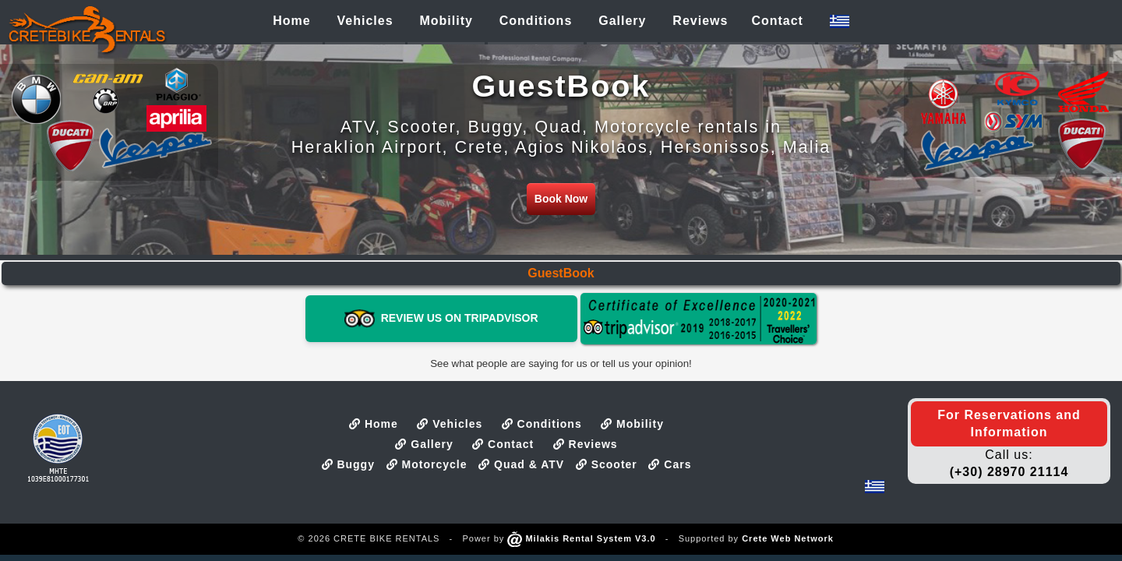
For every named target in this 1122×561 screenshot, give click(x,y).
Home (373, 424)
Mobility (632, 424)
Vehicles (449, 424)
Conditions (542, 424)
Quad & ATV (521, 464)
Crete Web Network (788, 538)
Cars (669, 464)
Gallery (424, 444)
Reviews (585, 444)
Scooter (606, 464)
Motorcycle (427, 464)
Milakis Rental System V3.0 (581, 538)
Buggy (348, 464)
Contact (503, 444)
